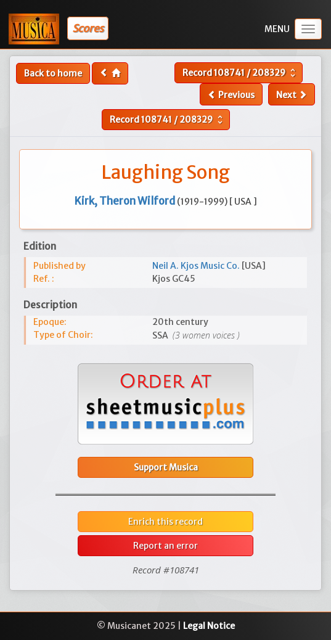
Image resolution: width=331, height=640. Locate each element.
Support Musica (166, 467)
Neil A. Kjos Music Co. (197, 265)
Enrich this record (165, 521)
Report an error (165, 545)
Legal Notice (209, 625)
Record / (240, 72)
